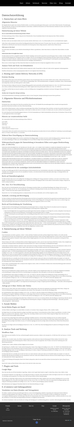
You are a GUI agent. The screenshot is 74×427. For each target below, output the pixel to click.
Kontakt (68, 3)
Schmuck (36, 3)
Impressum (5, 420)
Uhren (28, 3)
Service (44, 3)
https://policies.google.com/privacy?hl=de (52, 383)
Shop (61, 3)
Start (21, 3)
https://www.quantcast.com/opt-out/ (12, 360)
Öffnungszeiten (66, 406)
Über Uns (53, 3)
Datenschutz (10, 420)
